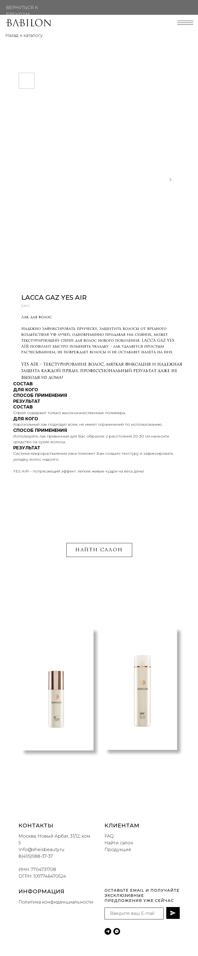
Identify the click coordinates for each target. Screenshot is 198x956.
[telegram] (108, 931)
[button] (96, 782)
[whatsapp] (116, 931)
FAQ (109, 836)
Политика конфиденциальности (56, 902)
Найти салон (119, 842)
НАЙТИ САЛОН (99, 549)
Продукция (118, 849)
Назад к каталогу (24, 35)
